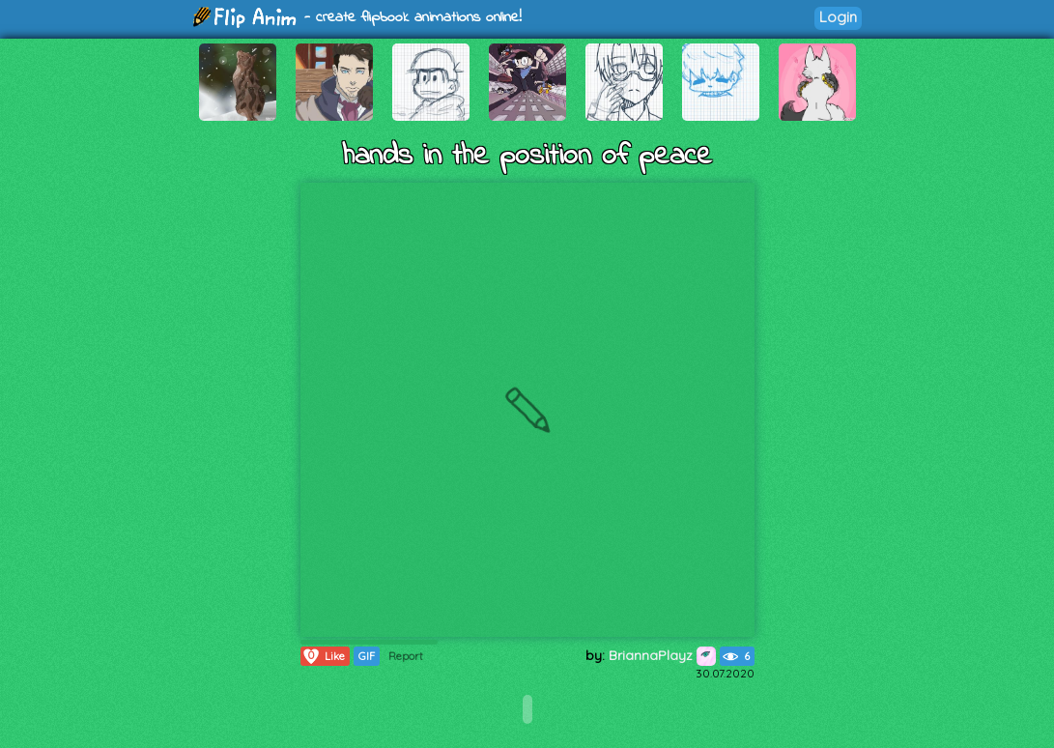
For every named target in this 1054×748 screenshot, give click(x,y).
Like (323, 656)
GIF (366, 656)
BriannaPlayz (662, 655)
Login (838, 17)
